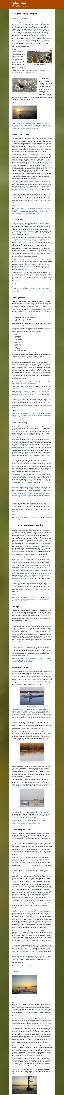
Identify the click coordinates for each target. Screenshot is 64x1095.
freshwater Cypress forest (45, 561)
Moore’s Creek (42, 144)
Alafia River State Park (34, 884)
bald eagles (15, 938)
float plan (48, 309)
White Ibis (44, 460)
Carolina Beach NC (19, 125)
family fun (28, 599)
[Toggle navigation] (51, 4)
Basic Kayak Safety (19, 298)
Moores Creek (20, 70)
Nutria (34, 545)
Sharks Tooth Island (23, 444)
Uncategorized (38, 208)
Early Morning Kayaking (20, 668)
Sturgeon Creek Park (37, 253)
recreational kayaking (31, 537)
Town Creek (22, 67)
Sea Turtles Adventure (20, 19)
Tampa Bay (16, 840)
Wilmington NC (35, 128)
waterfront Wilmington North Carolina (21, 231)
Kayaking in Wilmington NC (44, 127)
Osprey (44, 439)
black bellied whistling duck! (42, 894)
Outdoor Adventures (17, 128)
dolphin (50, 765)
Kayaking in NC (33, 127)
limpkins (32, 938)
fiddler (32, 461)
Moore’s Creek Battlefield (46, 138)
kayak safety (39, 415)
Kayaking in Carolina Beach (23, 127)
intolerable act (43, 154)
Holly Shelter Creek (31, 187)
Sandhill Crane (30, 867)
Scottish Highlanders (23, 162)
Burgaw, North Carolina (18, 140)
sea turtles (34, 38)
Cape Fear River (17, 219)
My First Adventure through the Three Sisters (28, 525)
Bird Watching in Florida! (21, 830)
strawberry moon (43, 24)
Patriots (27, 167)
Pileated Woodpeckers (41, 549)
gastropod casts (39, 453)
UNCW (36, 474)
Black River (40, 69)
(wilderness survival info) (24, 269)
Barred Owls (44, 543)
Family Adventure (28, 125)
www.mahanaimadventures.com (40, 70)
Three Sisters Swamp (44, 532)
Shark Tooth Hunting (19, 423)
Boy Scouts (18, 903)
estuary (47, 32)
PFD (16, 334)
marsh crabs (39, 461)
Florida (32, 835)
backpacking (25, 287)
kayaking (17, 673)
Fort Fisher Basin (34, 22)
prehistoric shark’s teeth (22, 445)
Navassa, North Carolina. (38, 223)
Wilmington (44, 426)
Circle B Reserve (43, 930)
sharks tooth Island (26, 128)
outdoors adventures (24, 600)
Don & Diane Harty (16, 49)
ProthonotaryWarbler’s (44, 541)
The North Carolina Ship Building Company (28, 242)
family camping (48, 210)
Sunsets (15, 972)
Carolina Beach (39, 957)
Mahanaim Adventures (17, 51)
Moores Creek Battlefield (21, 134)
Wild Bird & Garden (41, 833)
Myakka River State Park (33, 900)
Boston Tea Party (34, 154)
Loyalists (47, 160)
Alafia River (27, 889)
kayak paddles (32, 415)
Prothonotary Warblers (30, 148)
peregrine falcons (26, 938)
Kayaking (32, 123)
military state (32, 156)
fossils (19, 290)
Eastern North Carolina (19, 541)
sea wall (39, 30)
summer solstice (48, 22)
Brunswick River (45, 224)
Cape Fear (38, 224)
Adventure (19, 123)
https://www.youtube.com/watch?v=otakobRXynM (24, 383)
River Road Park (38, 1009)
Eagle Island (29, 229)
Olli (13, 482)
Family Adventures (37, 125)
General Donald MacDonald (35, 160)
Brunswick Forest (16, 141)
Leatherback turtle (16, 37)
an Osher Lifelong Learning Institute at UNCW (23, 476)
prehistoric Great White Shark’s (19, 452)
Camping (14, 210)
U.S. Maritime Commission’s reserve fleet (28, 239)
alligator (36, 250)
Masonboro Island (32, 69)
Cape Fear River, (16, 69)
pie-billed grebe (46, 733)
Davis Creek (23, 224)
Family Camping (26, 123)
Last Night (15, 607)
